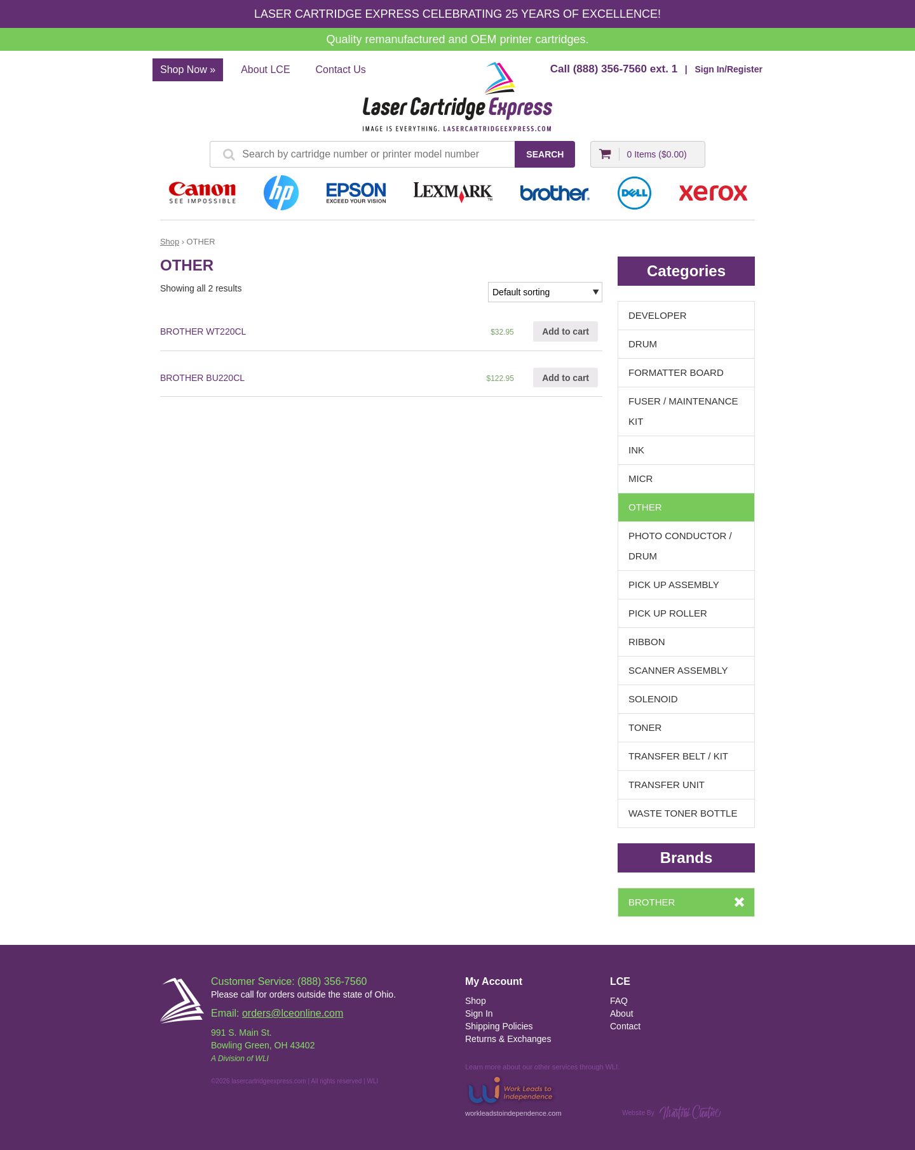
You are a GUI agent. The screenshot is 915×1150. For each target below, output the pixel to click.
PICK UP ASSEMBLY (673, 584)
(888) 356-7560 (610, 69)
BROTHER (651, 902)
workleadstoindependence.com (513, 1095)
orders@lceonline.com (292, 1013)
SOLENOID (653, 698)
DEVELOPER (657, 315)
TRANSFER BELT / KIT (678, 756)
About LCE (265, 69)
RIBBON (646, 641)
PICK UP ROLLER (667, 613)
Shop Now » (187, 69)
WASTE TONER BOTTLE (682, 813)
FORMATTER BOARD (676, 372)
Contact (625, 1026)
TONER (644, 727)
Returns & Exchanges (508, 1039)
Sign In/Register (728, 69)
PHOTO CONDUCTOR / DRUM (680, 545)
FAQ (619, 1001)
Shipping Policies (499, 1026)
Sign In (479, 1013)
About (622, 1013)
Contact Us (341, 69)
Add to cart (565, 331)
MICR (640, 478)
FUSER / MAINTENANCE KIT (683, 411)
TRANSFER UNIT (666, 784)
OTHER (645, 507)
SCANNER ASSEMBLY (678, 670)
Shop (169, 241)
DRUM (642, 343)
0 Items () (656, 154)
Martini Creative (690, 1112)
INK (636, 450)
